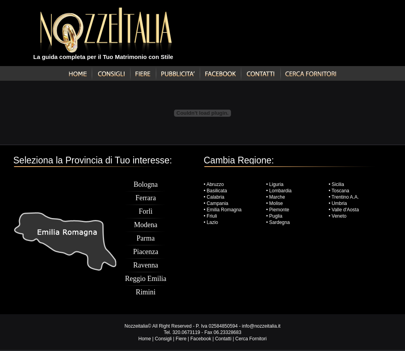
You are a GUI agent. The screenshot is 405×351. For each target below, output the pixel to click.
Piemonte (279, 209)
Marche (277, 197)
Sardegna (279, 222)
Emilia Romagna (224, 209)
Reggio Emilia (145, 279)
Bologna (146, 184)
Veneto (339, 216)
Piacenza (145, 252)
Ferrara (145, 198)
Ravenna (145, 265)
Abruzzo (215, 184)
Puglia (275, 216)
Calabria (214, 197)
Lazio (212, 222)
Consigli (163, 339)
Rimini (145, 292)
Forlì (146, 211)
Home (144, 339)
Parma (145, 238)
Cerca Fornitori (251, 339)
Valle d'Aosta (345, 209)
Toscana (340, 191)
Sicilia (338, 184)
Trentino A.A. (345, 197)
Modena (145, 225)
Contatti (223, 339)
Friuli (212, 216)
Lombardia (280, 191)
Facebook (200, 339)
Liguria (276, 184)
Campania (218, 203)
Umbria (339, 203)
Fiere (181, 339)
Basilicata (217, 191)
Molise (276, 203)
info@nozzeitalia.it (261, 326)
